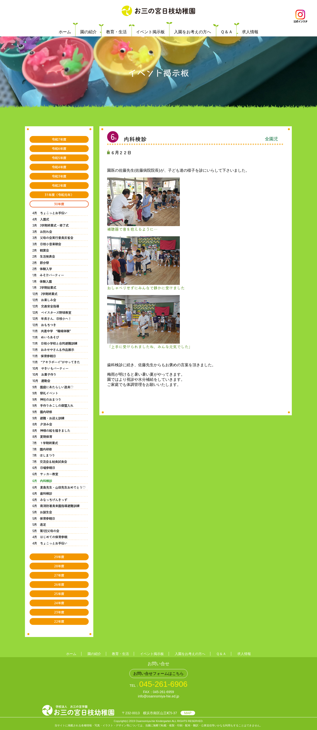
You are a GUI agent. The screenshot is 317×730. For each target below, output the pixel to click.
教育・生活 (116, 32)
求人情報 (250, 32)
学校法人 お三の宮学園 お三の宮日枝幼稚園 (158, 11)
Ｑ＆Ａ (227, 32)
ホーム (65, 32)
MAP (187, 713)
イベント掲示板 (150, 32)
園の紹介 (88, 32)
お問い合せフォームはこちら (158, 673)
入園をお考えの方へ (192, 32)
